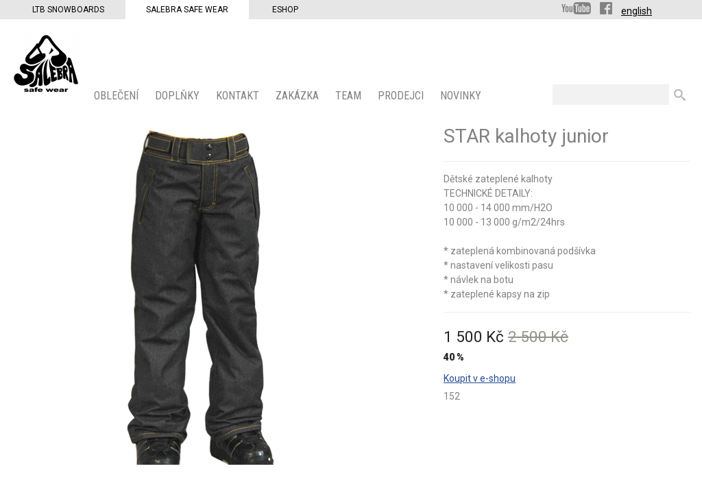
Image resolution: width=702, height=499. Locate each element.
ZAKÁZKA (299, 95)
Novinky (462, 95)
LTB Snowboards (68, 9)
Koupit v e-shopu (480, 378)
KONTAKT (239, 95)
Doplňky (178, 95)
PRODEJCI (402, 95)
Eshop (285, 9)
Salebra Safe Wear (187, 9)
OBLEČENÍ (117, 95)
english (636, 10)
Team (349, 95)
